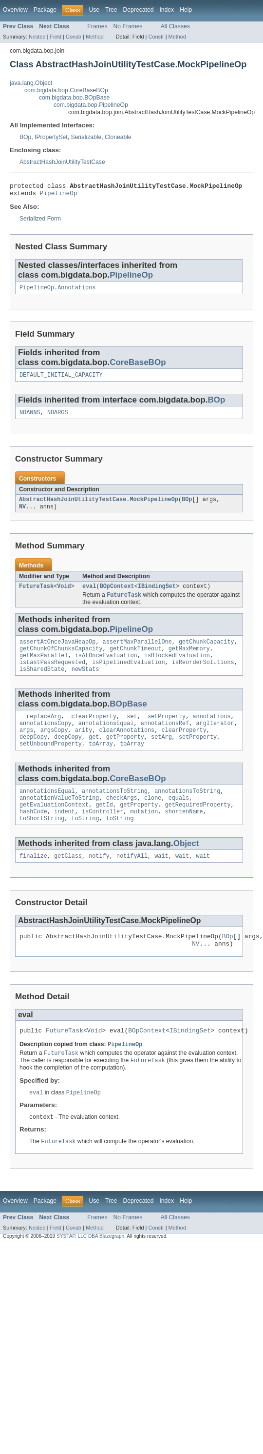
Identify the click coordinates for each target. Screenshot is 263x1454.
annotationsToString (115, 810)
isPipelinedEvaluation (128, 675)
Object (186, 866)
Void (64, 594)
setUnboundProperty (50, 762)
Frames (97, 26)
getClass (68, 880)
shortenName (184, 834)
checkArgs (121, 818)
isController (102, 834)
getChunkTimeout (136, 659)
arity (84, 746)
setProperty (198, 754)
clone (153, 818)
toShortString (41, 842)
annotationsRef (165, 739)
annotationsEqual (106, 739)
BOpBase (128, 717)
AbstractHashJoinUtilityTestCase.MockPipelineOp (98, 506)
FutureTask (36, 594)
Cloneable (118, 137)
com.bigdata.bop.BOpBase (74, 97)
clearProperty (183, 746)
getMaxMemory (189, 659)
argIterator (215, 739)
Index (166, 9)
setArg (161, 754)
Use (94, 9)
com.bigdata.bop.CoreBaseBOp (66, 90)
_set (130, 731)
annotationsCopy (45, 739)
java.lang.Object (31, 83)
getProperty (125, 754)
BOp (25, 137)
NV (22, 514)
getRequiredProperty (197, 826)
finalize (33, 880)
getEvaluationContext (54, 826)
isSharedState (41, 683)
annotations (211, 731)
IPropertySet (51, 137)
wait (161, 880)
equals (179, 818)
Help (186, 9)
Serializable (86, 137)
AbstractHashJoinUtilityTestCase (62, 162)
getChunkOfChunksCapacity (61, 659)
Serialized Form (40, 221)
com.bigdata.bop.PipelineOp (91, 104)
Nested (37, 37)
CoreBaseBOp (138, 366)
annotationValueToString (59, 818)
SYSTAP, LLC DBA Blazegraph (90, 1268)
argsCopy (54, 746)
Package (45, 9)
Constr (73, 37)
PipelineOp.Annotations (57, 291)
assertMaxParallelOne (137, 651)
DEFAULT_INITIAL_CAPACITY (61, 380)
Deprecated (138, 9)
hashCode (33, 834)
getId (104, 826)
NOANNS (29, 418)
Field (55, 37)
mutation (144, 834)
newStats (85, 683)
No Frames (128, 26)
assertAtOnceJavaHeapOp (57, 651)
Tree (111, 9)
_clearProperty (92, 731)
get (94, 754)
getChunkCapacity (206, 651)
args (26, 746)
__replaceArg (40, 731)
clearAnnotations (126, 746)
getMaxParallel (43, 667)
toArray (101, 762)
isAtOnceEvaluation (106, 667)
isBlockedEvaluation (177, 667)
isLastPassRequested (52, 675)
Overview (15, 9)
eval (89, 594)
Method (94, 37)
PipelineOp (58, 195)
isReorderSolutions (203, 675)
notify (99, 880)
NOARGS (57, 418)
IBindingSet (157, 594)
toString (85, 842)
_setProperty (165, 731)
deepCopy (33, 754)
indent (64, 834)
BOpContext (117, 594)
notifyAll (132, 880)
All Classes (175, 26)
